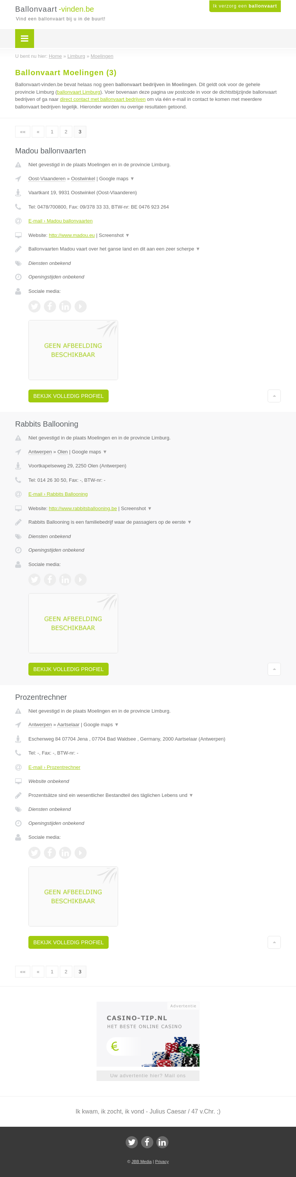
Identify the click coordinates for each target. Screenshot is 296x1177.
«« (22, 132)
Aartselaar (68, 724)
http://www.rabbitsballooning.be (83, 508)
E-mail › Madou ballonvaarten (60, 221)
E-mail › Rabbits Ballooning (58, 494)
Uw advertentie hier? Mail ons (148, 1075)
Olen (63, 452)
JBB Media (141, 1161)
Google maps (117, 178)
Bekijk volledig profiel (68, 396)
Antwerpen (40, 452)
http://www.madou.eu (72, 235)
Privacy (162, 1161)
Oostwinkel (83, 178)
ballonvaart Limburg (78, 92)
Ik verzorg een (245, 6)
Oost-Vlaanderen (46, 178)
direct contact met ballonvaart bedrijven (103, 99)
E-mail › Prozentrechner (54, 767)
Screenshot (114, 235)
